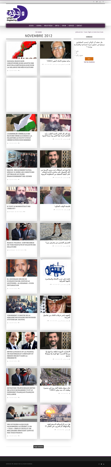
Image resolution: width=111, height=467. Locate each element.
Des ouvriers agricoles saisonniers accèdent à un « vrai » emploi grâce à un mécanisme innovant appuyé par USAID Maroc (20, 428)
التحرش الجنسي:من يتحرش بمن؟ (58, 243)
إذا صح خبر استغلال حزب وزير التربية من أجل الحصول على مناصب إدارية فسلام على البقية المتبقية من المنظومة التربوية (55, 172)
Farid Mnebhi (11, 250)
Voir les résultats (89, 62)
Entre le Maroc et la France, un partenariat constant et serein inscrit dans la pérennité (20, 354)
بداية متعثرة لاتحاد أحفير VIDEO (58, 61)
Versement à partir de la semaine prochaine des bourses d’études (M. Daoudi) (21, 317)
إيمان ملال (66, 209)
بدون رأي (79, 55)
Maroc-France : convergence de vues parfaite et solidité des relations (21, 244)
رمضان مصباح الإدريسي (63, 320)
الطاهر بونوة (66, 246)
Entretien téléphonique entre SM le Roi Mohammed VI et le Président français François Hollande (21, 391)
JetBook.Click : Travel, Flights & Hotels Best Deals (89, 32)
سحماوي (67, 429)
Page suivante (38, 446)
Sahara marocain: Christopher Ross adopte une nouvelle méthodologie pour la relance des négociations (20, 64)
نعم (77, 51)
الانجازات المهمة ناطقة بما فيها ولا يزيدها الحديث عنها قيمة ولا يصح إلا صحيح (57, 354)
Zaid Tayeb (11, 211)
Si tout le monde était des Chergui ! (18, 207)
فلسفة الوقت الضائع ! (62, 206)
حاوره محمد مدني (65, 284)
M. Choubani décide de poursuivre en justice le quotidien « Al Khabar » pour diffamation (20, 282)
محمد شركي (66, 139)
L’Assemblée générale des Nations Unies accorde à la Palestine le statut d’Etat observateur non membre (19, 136)
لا (76, 53)
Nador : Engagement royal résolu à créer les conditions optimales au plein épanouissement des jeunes (20, 173)
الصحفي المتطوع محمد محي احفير (61, 64)
